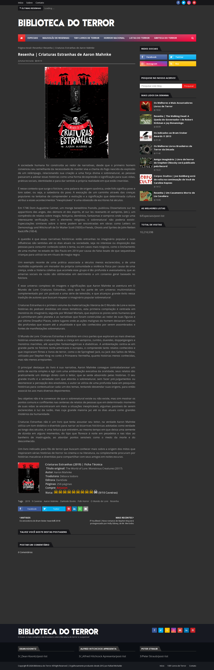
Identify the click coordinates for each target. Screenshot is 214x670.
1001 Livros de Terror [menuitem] (86, 37)
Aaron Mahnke (51, 501)
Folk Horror (83, 501)
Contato (40, 2)
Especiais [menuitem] (33, 37)
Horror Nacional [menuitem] (114, 37)
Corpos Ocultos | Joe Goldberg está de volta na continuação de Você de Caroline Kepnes (174, 179)
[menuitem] (21, 38)
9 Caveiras (37, 501)
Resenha (37, 47)
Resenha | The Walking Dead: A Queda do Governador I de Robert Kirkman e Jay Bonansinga (173, 119)
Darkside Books (68, 501)
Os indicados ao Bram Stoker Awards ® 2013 (170, 134)
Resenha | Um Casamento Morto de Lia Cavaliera (174, 194)
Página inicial (24, 47)
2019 (27, 501)
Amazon (62, 488)
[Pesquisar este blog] (161, 86)
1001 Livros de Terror (176, 666)
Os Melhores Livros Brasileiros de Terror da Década (173, 148)
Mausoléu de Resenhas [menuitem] (55, 37)
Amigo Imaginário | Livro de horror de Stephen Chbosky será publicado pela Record (174, 163)
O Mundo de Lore (99, 501)
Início (20, 2)
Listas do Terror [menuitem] (139, 37)
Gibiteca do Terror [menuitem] (165, 37)
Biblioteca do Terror (42, 666)
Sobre (29, 2)
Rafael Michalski (27, 61)
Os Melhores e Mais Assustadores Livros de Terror (173, 104)
